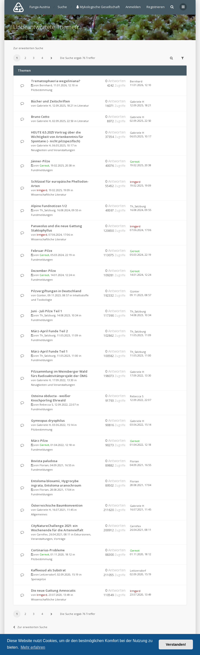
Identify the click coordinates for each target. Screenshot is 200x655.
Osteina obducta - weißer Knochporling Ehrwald (51, 398)
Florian (44, 465)
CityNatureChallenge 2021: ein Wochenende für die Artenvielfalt (57, 527)
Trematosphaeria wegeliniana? (55, 81)
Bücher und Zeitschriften (50, 101)
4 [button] (42, 58)
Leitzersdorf (48, 574)
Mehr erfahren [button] (33, 647)
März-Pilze (39, 440)
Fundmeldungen (42, 170)
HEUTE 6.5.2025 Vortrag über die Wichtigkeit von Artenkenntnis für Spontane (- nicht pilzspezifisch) (57, 136)
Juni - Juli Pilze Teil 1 (46, 311)
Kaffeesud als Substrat (48, 570)
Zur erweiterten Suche (28, 48)
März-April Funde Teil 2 (49, 331)
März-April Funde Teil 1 (49, 351)
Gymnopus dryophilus (48, 420)
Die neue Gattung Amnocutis (53, 590)
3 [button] (33, 58)
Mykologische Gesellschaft (98, 7)
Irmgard (42, 190)
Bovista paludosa (44, 461)
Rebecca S (46, 404)
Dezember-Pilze (43, 270)
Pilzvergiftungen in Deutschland (56, 291)
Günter (41, 295)
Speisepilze (38, 579)
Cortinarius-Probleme (48, 550)
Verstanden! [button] (176, 644)
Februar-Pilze (41, 250)
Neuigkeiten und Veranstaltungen (53, 150)
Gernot (44, 165)
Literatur (83, 105)
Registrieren (156, 7)
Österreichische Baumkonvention (57, 505)
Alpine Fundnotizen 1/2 (49, 206)
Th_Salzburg (47, 210)
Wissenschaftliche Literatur (48, 194)
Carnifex (42, 534)
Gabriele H (44, 105)
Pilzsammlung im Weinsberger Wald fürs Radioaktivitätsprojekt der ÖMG (59, 373)
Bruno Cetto (40, 116)
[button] (51, 58)
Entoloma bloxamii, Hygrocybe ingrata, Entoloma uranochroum (56, 483)
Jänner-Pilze (40, 161)
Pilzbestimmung (41, 90)
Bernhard (46, 85)
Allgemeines (39, 514)
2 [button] (25, 58)
